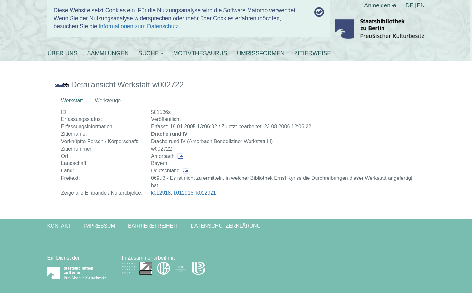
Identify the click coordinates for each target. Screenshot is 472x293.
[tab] (72, 101)
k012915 (183, 193)
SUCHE (151, 53)
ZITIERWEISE (312, 53)
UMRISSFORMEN (261, 53)
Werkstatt (72, 100)
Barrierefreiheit (153, 226)
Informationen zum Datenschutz (138, 26)
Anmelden (380, 5)
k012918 (161, 193)
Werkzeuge (108, 100)
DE (409, 5)
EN (421, 5)
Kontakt (59, 226)
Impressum (99, 226)
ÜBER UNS (63, 53)
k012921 (206, 193)
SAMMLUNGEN (108, 53)
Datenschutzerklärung (226, 226)
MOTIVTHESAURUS (200, 53)
